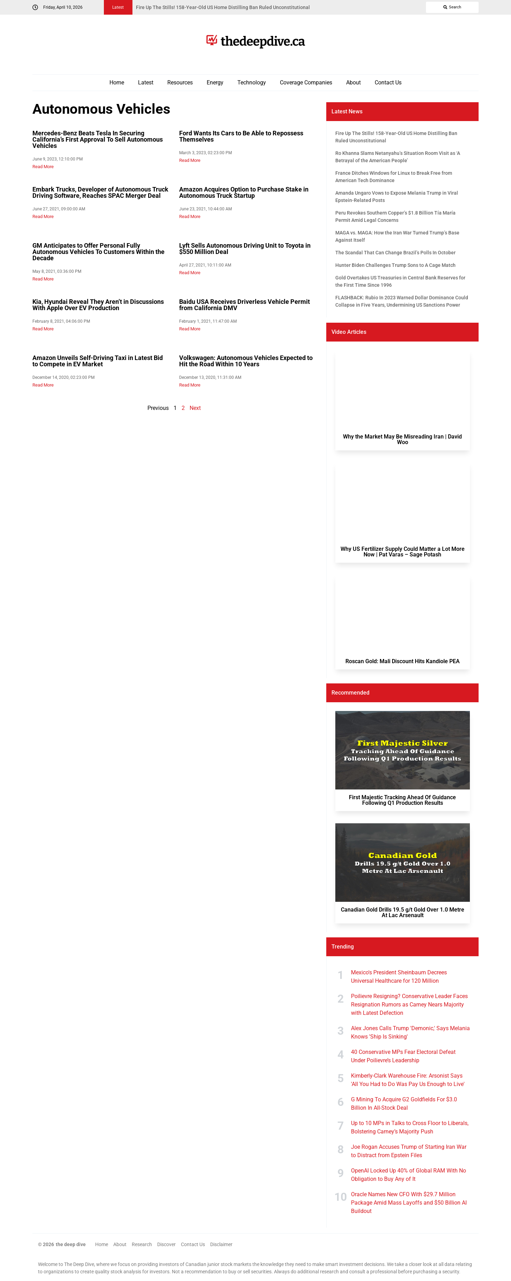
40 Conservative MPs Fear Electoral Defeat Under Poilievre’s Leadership (403, 1056)
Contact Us (388, 82)
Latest (145, 82)
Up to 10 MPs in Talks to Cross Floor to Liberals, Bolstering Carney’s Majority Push (409, 1127)
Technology (251, 82)
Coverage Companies (306, 82)
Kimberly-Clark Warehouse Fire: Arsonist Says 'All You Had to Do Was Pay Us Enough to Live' (408, 1079)
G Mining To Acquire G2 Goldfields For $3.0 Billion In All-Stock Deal (404, 1103)
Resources (180, 82)
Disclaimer (221, 1244)
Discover (166, 1244)
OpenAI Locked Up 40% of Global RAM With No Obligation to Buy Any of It (408, 1174)
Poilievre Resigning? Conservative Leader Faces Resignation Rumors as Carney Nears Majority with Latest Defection (409, 1004)
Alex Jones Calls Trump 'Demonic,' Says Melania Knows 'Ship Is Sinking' (410, 1032)
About (353, 82)
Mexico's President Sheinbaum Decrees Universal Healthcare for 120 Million (399, 976)
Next (195, 408)
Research (142, 1244)
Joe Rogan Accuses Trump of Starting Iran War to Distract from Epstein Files (408, 1151)
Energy (215, 82)
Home (116, 82)
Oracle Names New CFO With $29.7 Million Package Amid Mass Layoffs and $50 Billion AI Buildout (409, 1202)
